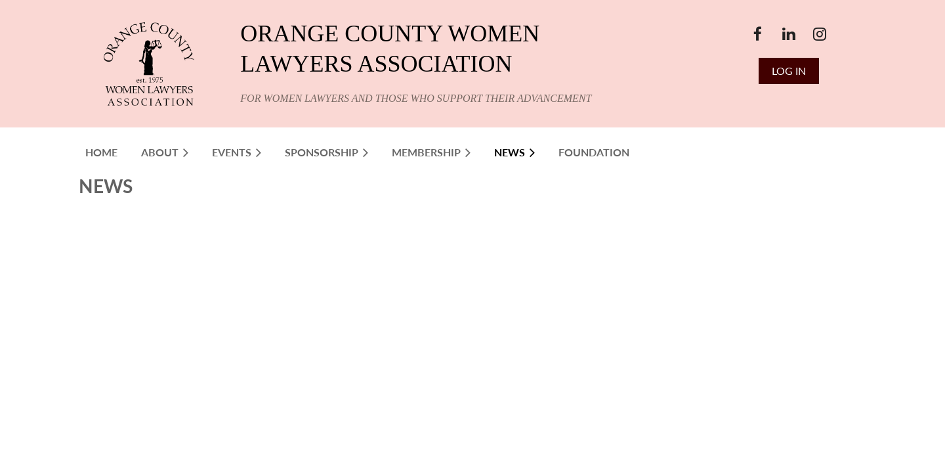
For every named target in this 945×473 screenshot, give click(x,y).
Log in (789, 70)
